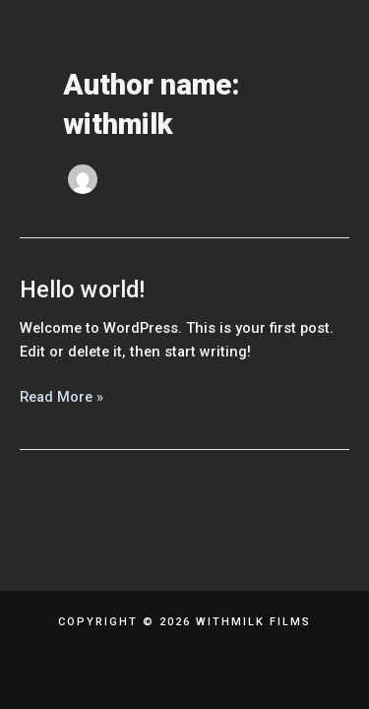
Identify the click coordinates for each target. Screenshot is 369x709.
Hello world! (82, 289)
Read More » (61, 395)
